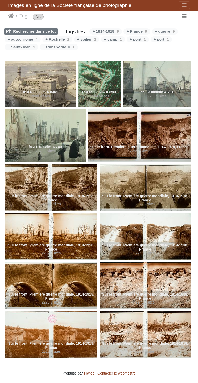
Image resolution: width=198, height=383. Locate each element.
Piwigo (89, 373)
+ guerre (165, 31)
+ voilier (86, 39)
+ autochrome (23, 39)
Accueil (11, 16)
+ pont (138, 39)
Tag (23, 16)
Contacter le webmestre (116, 373)
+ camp (113, 39)
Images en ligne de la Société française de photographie (69, 5)
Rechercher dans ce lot (31, 31)
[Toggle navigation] (184, 5)
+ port (161, 39)
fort (38, 17)
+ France (137, 31)
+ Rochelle (57, 39)
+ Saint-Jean (21, 47)
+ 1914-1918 (106, 31)
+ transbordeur (59, 47)
